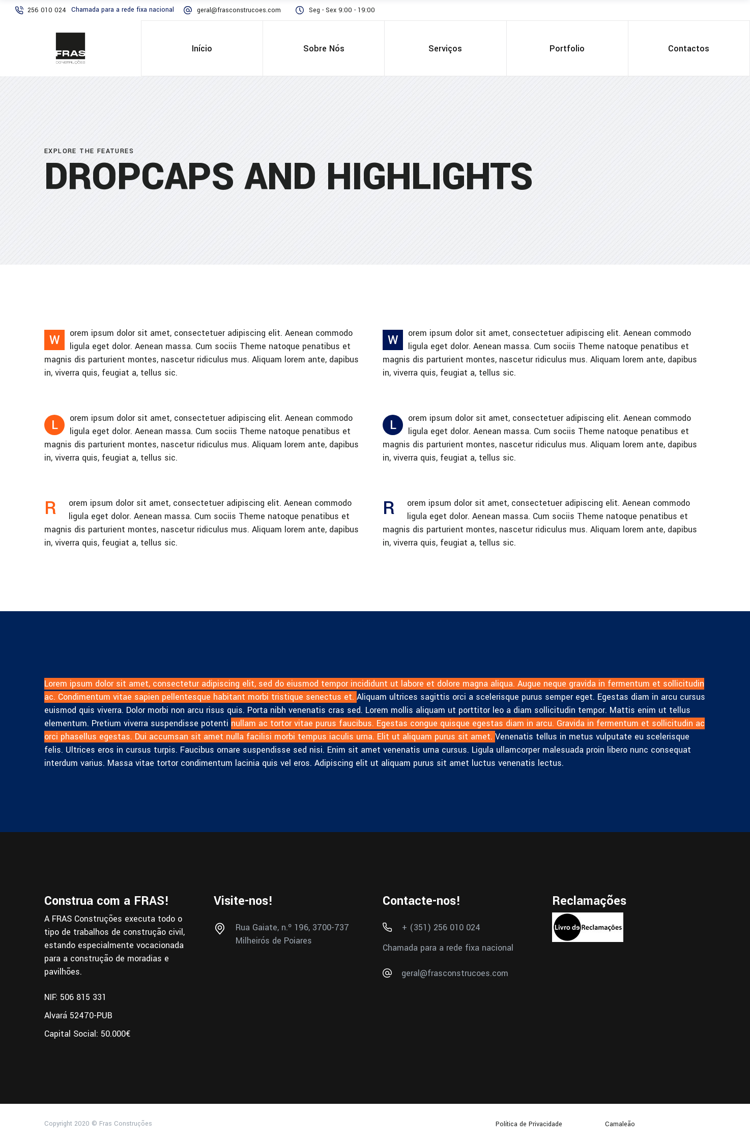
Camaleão (620, 1124)
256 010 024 (46, 10)
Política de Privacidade (530, 1124)
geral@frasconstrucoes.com (239, 10)
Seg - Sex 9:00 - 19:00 (342, 10)
